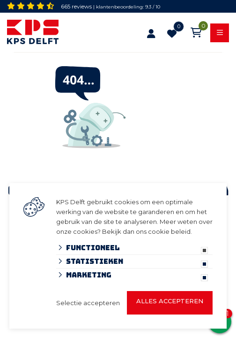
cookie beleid (169, 231)
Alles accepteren (169, 301)
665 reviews (76, 6)
